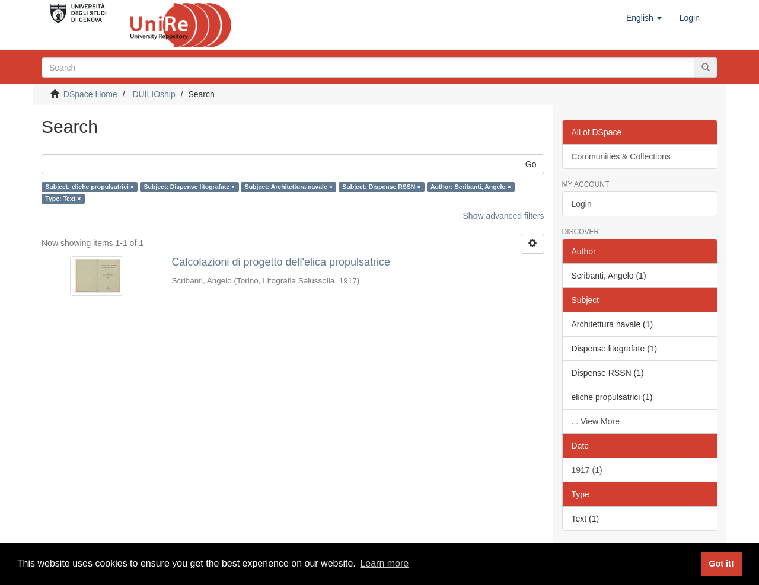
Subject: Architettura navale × (289, 186)
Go (531, 164)
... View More (596, 421)
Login (582, 204)
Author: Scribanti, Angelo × (470, 186)
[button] (644, 18)
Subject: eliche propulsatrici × (89, 186)
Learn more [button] (384, 563)
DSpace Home (90, 94)
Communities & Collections (621, 156)
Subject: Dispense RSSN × (381, 186)
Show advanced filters (503, 215)
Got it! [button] (721, 563)
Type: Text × (63, 198)
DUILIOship (153, 94)
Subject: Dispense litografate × (189, 186)
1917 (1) (587, 470)
